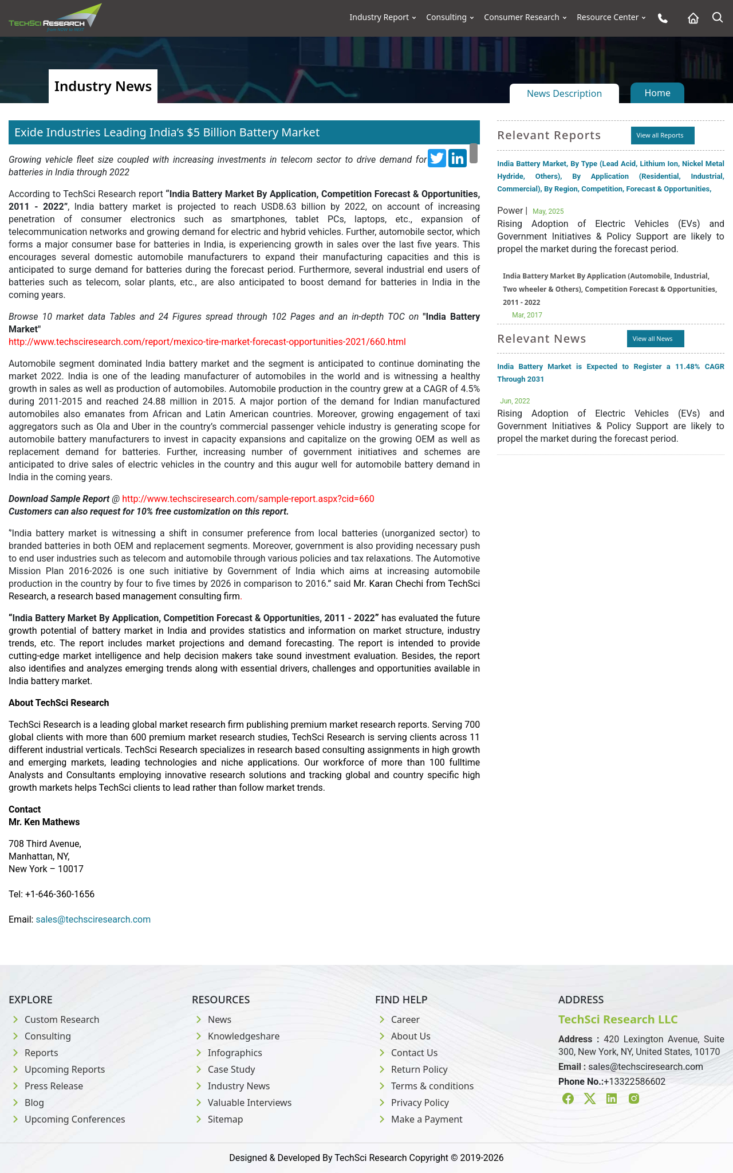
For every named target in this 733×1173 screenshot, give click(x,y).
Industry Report (379, 17)
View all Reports (660, 135)
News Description (564, 93)
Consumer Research (521, 17)
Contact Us (406, 1052)
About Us (403, 1036)
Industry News (231, 1086)
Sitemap (217, 1119)
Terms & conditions (424, 1086)
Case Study (223, 1069)
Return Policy (411, 1069)
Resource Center (608, 17)
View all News (653, 338)
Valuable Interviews (241, 1102)
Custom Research (54, 1019)
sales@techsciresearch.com (645, 1066)
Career (397, 1019)
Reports (33, 1052)
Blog (26, 1102)
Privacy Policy (412, 1102)
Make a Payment (419, 1119)
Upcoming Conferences (67, 1119)
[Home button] (690, 18)
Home (657, 93)
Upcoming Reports (57, 1069)
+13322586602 (634, 1081)
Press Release (46, 1086)
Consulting (446, 17)
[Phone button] (660, 18)
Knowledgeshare (235, 1036)
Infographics (227, 1052)
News (211, 1019)
